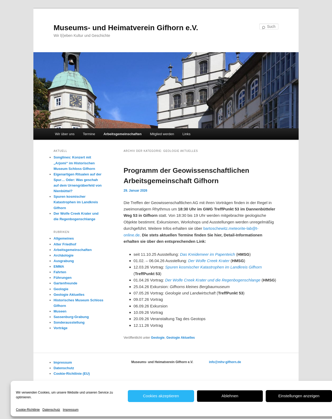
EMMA (59, 266)
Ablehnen (229, 396)
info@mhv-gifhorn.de (225, 362)
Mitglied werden (162, 134)
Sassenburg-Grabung (71, 317)
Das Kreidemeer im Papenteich (207, 254)
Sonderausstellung (69, 322)
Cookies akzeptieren (161, 396)
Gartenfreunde (65, 283)
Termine (89, 134)
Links (186, 134)
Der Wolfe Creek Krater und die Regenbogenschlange (212, 280)
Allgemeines (64, 238)
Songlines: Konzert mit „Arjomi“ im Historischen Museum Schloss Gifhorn (74, 162)
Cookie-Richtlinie (28, 410)
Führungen (63, 278)
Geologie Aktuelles (180, 337)
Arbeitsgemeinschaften (122, 134)
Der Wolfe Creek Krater (209, 260)
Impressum (70, 410)
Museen (60, 311)
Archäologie (63, 255)
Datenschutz (51, 410)
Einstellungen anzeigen (298, 396)
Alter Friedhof (65, 244)
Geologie (157, 337)
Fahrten (60, 272)
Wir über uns (65, 134)
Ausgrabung (64, 261)
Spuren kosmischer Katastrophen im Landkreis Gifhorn (213, 267)
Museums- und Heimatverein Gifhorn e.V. (126, 28)
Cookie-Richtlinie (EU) (72, 374)
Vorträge (61, 328)
